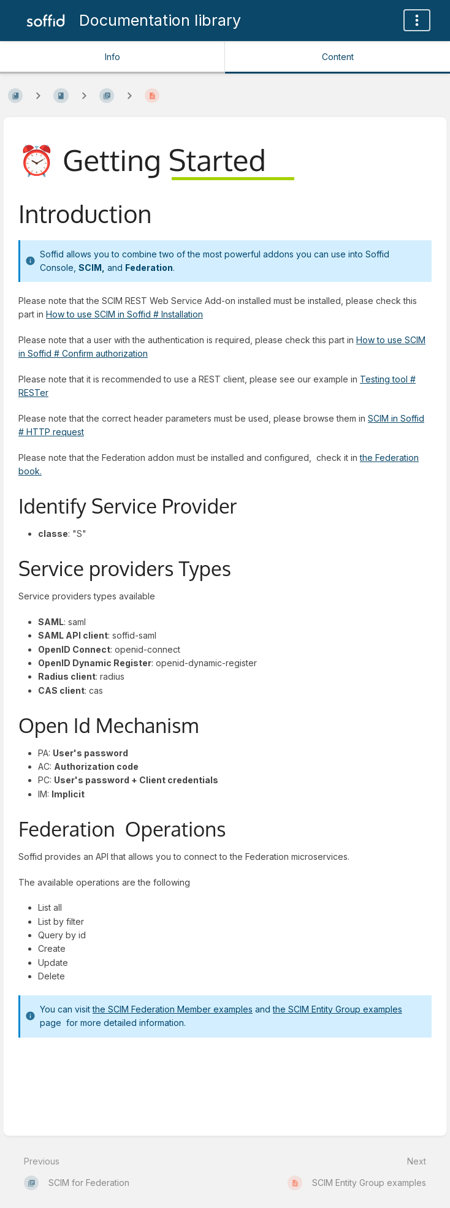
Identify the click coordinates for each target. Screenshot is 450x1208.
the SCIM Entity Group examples (337, 1009)
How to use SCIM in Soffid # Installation (124, 314)
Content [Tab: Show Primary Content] (338, 56)
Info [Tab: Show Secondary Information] (112, 56)
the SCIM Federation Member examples (173, 1009)
